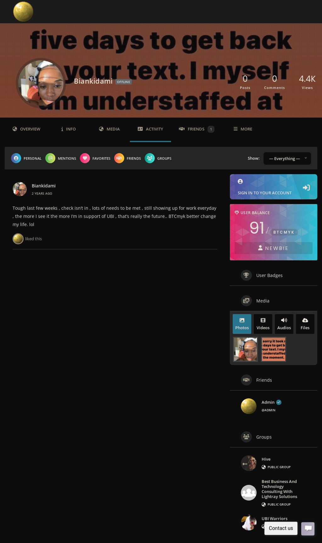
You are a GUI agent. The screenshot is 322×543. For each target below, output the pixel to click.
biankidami (44, 186)
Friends (196, 129)
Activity (150, 129)
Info (68, 129)
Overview (26, 129)
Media (109, 129)
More (243, 129)
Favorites (95, 158)
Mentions (60, 158)
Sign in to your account (273, 187)
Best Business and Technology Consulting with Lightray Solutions (279, 489)
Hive (266, 459)
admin (271, 402)
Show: (254, 158)
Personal (26, 158)
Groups (158, 158)
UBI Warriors (274, 518)
